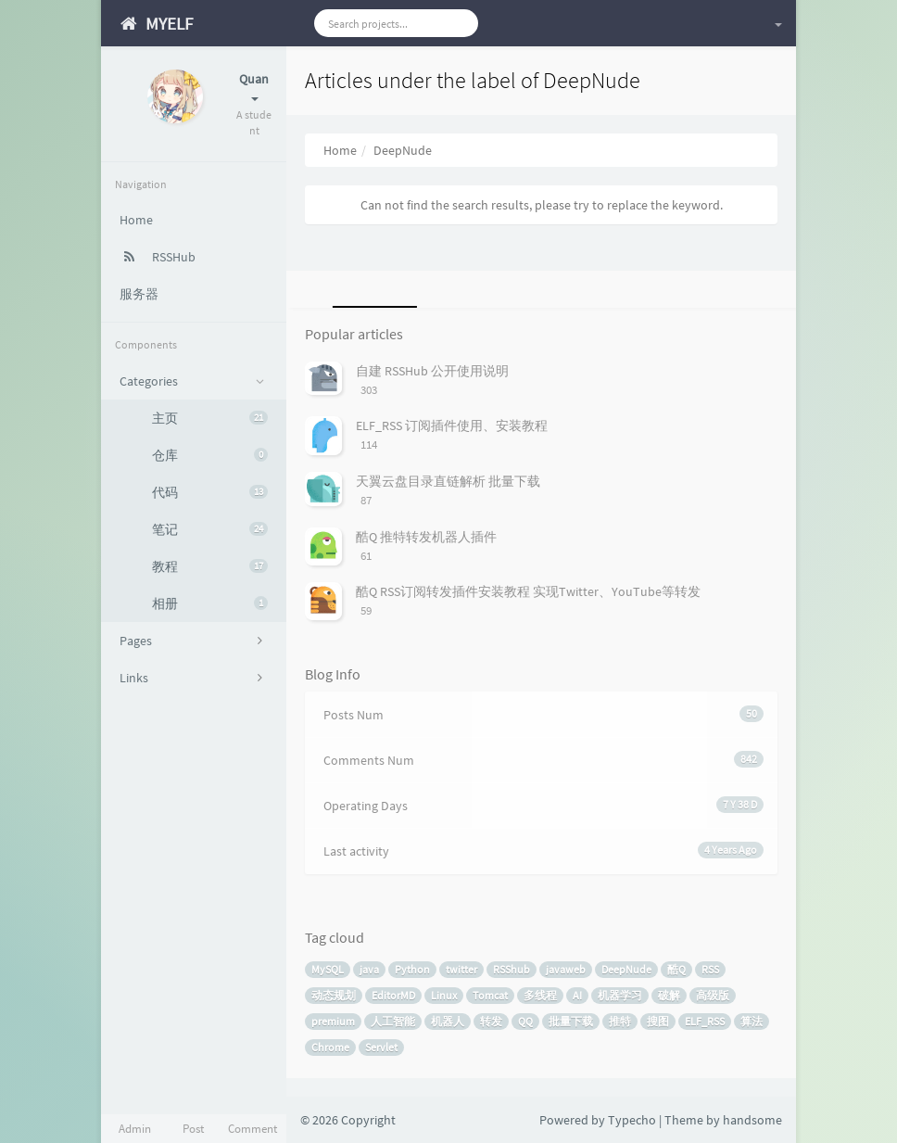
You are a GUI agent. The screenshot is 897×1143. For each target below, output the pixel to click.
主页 (210, 418)
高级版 (712, 995)
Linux (444, 995)
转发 (491, 1021)
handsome (752, 1119)
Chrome (330, 1047)
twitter (461, 969)
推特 (620, 1021)
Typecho (632, 1119)
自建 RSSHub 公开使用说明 (432, 370)
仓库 (210, 455)
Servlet (381, 1047)
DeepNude (626, 969)
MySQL (327, 969)
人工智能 (393, 1021)
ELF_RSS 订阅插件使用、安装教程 (452, 425)
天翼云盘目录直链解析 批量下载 (448, 481)
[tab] (371, 289)
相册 (210, 603)
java (369, 969)
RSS (710, 969)
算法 (751, 1021)
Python (412, 969)
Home (340, 150)
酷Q (676, 969)
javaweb (566, 969)
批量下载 (571, 1021)
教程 (210, 566)
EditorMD (393, 995)
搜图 (658, 1021)
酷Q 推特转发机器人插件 (426, 536)
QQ (525, 1021)
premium (333, 1021)
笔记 (210, 529)
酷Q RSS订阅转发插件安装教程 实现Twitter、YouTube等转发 (528, 591)
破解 (669, 995)
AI (577, 995)
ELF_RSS (705, 1021)
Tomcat (490, 995)
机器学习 (620, 995)
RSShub (511, 969)
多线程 (540, 995)
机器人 (447, 1021)
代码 (210, 492)
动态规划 (333, 995)
